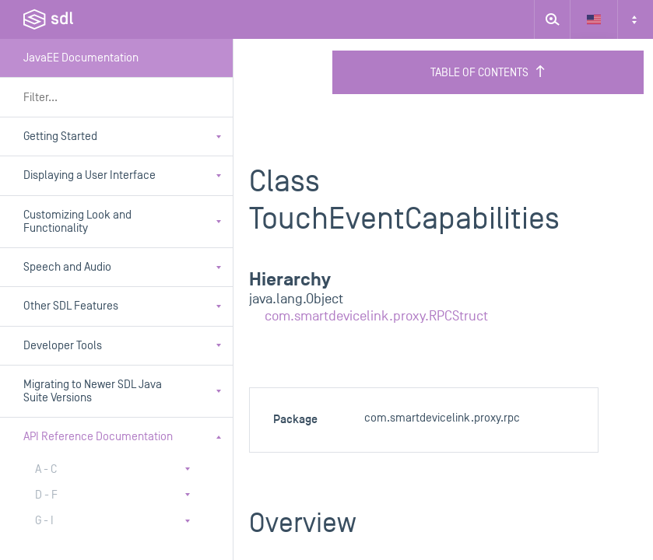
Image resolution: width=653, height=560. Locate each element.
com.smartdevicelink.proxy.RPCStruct (376, 316)
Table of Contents (488, 72)
